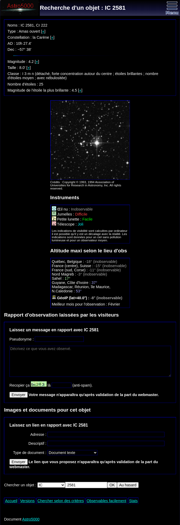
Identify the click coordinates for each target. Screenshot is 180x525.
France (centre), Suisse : (73, 266)
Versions (27, 501)
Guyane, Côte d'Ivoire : (72, 283)
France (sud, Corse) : (70, 270)
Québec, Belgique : (68, 261)
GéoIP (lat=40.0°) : (71, 298)
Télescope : (65, 224)
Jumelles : (63, 214)
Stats (133, 501)
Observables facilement (106, 501)
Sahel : (58, 278)
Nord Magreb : (64, 274)
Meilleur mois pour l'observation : (80, 304)
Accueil (11, 501)
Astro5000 (31, 519)
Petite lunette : (67, 219)
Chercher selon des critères (60, 501)
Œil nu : (61, 209)
